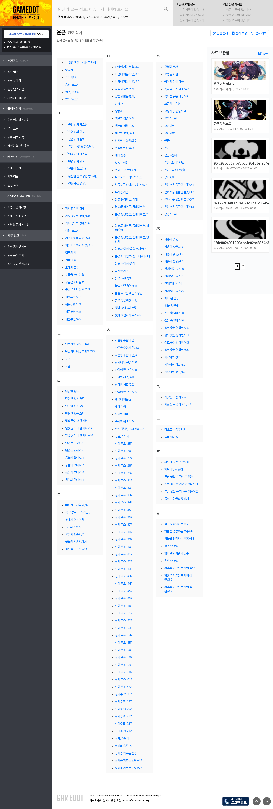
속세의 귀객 (121, 414)
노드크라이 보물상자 (98, 17)
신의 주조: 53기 (124, 628)
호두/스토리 (72, 99)
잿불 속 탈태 (171, 306)
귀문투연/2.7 (73, 297)
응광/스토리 (72, 85)
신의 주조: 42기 (124, 561)
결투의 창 (70, 252)
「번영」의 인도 (75, 161)
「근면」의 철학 (75, 139)
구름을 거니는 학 (74, 275)
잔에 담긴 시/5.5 (174, 291)
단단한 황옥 (72, 391)
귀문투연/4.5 (73, 311)
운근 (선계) (171, 155)
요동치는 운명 (172, 103)
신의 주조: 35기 (124, 510)
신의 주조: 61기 (124, 679)
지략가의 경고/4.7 (175, 372)
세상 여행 (120, 407)
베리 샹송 (120, 155)
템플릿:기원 (171, 437)
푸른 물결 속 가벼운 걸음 (178, 476)
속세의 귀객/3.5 (124, 421)
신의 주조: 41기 (124, 554)
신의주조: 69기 (124, 701)
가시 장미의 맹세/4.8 (77, 216)
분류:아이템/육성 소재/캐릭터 (132, 256)
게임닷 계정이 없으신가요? (19, 42)
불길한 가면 (121, 271)
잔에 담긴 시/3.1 (174, 276)
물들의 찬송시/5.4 (76, 541)
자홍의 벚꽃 (171, 239)
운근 (62, 32)
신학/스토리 (122, 738)
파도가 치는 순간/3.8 (176, 462)
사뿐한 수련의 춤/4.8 (127, 355)
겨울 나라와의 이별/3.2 (78, 238)
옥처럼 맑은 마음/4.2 (176, 89)
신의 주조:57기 (124, 687)
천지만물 (125, 17)
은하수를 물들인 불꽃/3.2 (179, 192)
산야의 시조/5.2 (124, 384)
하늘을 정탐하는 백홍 (176, 524)
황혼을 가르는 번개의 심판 (179, 568)
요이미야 (70, 77)
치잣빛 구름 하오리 (175, 397)
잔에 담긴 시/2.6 (174, 269)
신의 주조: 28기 (124, 465)
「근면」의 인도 (75, 132)
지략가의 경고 (172, 357)
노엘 (67, 359)
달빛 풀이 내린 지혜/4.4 (79, 435)
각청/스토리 (72, 231)
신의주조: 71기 (124, 716)
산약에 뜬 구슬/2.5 (126, 392)
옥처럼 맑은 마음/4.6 (176, 96)
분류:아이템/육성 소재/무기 (131, 249)
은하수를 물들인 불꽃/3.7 (179, 199)
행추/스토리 (72, 92)
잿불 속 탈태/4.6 (174, 320)
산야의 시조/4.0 (124, 377)
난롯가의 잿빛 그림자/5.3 (80, 351)
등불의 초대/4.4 (74, 480)
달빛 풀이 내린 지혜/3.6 (79, 428)
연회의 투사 (171, 67)
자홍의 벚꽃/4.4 (173, 261)
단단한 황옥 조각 (74, 413)
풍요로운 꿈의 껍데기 (176, 499)
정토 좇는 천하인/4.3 (176, 342)
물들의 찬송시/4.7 (76, 534)
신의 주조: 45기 (124, 591)
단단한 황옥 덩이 (74, 406)
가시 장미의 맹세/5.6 (77, 223)
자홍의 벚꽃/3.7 (173, 254)
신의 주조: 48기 (124, 606)
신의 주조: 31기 (124, 480)
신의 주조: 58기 (124, 657)
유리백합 (169, 177)
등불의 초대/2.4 (74, 457)
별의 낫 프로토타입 (126, 170)
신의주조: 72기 (124, 723)
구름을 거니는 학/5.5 (77, 289)
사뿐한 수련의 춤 (124, 340)
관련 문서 (220, 33)
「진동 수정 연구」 (76, 183)
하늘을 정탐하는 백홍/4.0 (179, 531)
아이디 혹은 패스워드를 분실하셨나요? (24, 47)
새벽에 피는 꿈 (123, 399)
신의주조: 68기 (124, 694)
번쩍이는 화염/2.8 (125, 140)
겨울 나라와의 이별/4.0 (78, 245)
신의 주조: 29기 (124, 473)
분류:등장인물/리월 (126, 199)
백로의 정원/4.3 (124, 133)
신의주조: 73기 (124, 731)
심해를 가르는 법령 (126, 753)
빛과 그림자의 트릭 (126, 308)
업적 (115, 17)
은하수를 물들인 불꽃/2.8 (179, 185)
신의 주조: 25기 (124, 443)
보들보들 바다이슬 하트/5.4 (131, 185)
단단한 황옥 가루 (74, 398)
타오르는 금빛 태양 (175, 429)
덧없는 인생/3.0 (74, 443)
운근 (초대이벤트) (175, 163)
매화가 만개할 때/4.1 (77, 505)
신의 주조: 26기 (124, 451)
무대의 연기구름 (74, 520)
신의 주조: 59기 (124, 665)
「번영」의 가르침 (76, 154)
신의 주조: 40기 (124, 547)
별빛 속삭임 (121, 163)
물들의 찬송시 (73, 527)
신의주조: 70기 (124, 709)
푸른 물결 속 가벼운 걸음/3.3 (181, 484)
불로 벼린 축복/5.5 (126, 285)
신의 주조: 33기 (124, 495)
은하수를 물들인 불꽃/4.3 (179, 207)
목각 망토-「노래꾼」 (78, 512)
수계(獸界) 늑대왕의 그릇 (130, 429)
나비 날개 (78, 17)
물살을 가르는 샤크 (76, 549)
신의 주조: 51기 (124, 613)
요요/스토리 (171, 118)
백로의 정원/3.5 (124, 126)
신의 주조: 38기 (124, 532)
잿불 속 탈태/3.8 (174, 313)
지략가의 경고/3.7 (175, 365)
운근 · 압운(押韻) (174, 170)
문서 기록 (258, 33)
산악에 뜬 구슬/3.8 (126, 370)
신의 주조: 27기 (124, 458)
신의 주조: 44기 (124, 583)
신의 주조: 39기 (124, 539)
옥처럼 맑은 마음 (174, 81)
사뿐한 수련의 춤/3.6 (127, 348)
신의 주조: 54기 (124, 635)
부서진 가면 (121, 192)
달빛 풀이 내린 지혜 (76, 421)
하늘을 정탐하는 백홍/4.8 (179, 538)
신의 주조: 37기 (124, 524)
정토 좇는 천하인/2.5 (176, 328)
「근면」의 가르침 (76, 124)
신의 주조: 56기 (124, 650)
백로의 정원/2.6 (124, 118)
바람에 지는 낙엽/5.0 (127, 81)
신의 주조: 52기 (124, 620)
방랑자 (69, 70)
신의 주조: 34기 (124, 502)
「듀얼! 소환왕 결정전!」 (80, 146)
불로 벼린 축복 (123, 278)
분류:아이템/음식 (125, 264)
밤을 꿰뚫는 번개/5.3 (127, 96)
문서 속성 (239, 33)
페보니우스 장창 (173, 469)
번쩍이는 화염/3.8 (125, 148)
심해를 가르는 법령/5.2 (128, 768)
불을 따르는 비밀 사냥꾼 (128, 293)
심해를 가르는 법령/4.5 (128, 760)
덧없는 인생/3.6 (74, 450)
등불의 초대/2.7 (74, 465)
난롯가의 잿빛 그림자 (77, 344)
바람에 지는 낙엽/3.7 (127, 67)
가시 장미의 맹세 (74, 208)
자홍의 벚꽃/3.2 (173, 246)
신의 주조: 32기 (124, 488)
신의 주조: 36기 (124, 517)
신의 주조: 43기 (124, 569)
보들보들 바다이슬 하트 (128, 177)
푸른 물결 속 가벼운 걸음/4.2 (181, 491)
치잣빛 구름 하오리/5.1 (178, 404)
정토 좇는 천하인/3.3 (176, 335)
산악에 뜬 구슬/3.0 (126, 362)
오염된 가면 (171, 74)
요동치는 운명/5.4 (175, 111)
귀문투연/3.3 (73, 304)
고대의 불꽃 (72, 267)
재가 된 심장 (171, 298)
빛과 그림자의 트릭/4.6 (128, 315)
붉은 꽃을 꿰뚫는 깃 (126, 300)
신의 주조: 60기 (124, 672)
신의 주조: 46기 (124, 598)
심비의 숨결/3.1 (124, 746)
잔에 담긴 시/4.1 (174, 283)
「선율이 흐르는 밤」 (77, 168)
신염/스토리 (122, 436)
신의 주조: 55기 (124, 642)
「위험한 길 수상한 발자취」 (82, 62)
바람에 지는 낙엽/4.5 (127, 74)
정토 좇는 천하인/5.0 (176, 350)
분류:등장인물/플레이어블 (130, 207)
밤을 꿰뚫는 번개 (124, 89)
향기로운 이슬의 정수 (176, 553)
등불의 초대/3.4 (74, 472)
